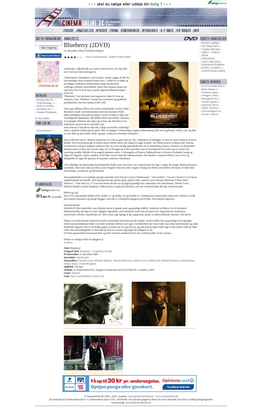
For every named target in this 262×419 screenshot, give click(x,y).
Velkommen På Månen (213, 64)
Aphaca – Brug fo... (211, 52)
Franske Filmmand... (47, 112)
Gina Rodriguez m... (211, 111)
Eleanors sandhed (210, 42)
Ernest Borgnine (87, 263)
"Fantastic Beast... (210, 92)
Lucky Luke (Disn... (211, 61)
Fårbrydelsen (208, 58)
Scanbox (68, 242)
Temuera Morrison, (123, 260)
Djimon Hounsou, (170, 260)
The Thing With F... (211, 46)
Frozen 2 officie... (210, 114)
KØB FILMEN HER (120, 57)
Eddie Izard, (154, 260)
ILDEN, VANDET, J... (212, 67)
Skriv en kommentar (96, 57)
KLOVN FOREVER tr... (213, 86)
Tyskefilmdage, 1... (46, 103)
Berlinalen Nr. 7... (46, 109)
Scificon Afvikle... (46, 106)
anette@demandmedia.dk (138, 402)
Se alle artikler (42, 118)
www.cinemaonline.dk (167, 396)
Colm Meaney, (187, 260)
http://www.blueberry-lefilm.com (87, 276)
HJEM (204, 55)
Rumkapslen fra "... (211, 98)
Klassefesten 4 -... (46, 130)
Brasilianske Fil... (46, 99)
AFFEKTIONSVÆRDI (213, 71)
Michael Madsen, (104, 260)
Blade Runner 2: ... (211, 89)
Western (76, 273)
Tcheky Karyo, (71, 263)
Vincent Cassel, (86, 260)
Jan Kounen (83, 257)
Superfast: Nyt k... (210, 105)
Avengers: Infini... (210, 95)
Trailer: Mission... (210, 107)
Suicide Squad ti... (210, 101)
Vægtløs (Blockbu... (211, 49)
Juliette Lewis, (140, 260)
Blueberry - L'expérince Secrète (96, 251)
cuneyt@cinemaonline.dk (140, 396)
